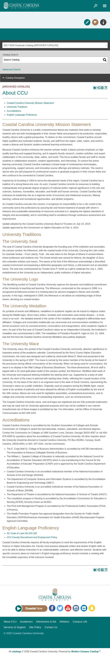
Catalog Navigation (15, 78)
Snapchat (92, 608)
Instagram (76, 608)
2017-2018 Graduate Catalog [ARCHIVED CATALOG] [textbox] (31, 45)
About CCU (10, 621)
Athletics (64, 621)
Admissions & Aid (46, 621)
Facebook (52, 608)
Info (103, 22)
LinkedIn (84, 608)
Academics (26, 621)
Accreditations (14, 111)
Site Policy (35, 627)
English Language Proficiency (22, 115)
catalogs (16, 651)
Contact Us (51, 627)
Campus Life (80, 621)
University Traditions (17, 107)
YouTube (68, 608)
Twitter (60, 608)
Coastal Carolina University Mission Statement (30, 103)
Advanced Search (11, 69)
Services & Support (15, 627)
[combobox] (55, 45)
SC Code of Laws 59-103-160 (22, 533)
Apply (87, 22)
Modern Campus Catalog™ (86, 651)
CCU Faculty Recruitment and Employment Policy (32, 537)
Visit (95, 22)
